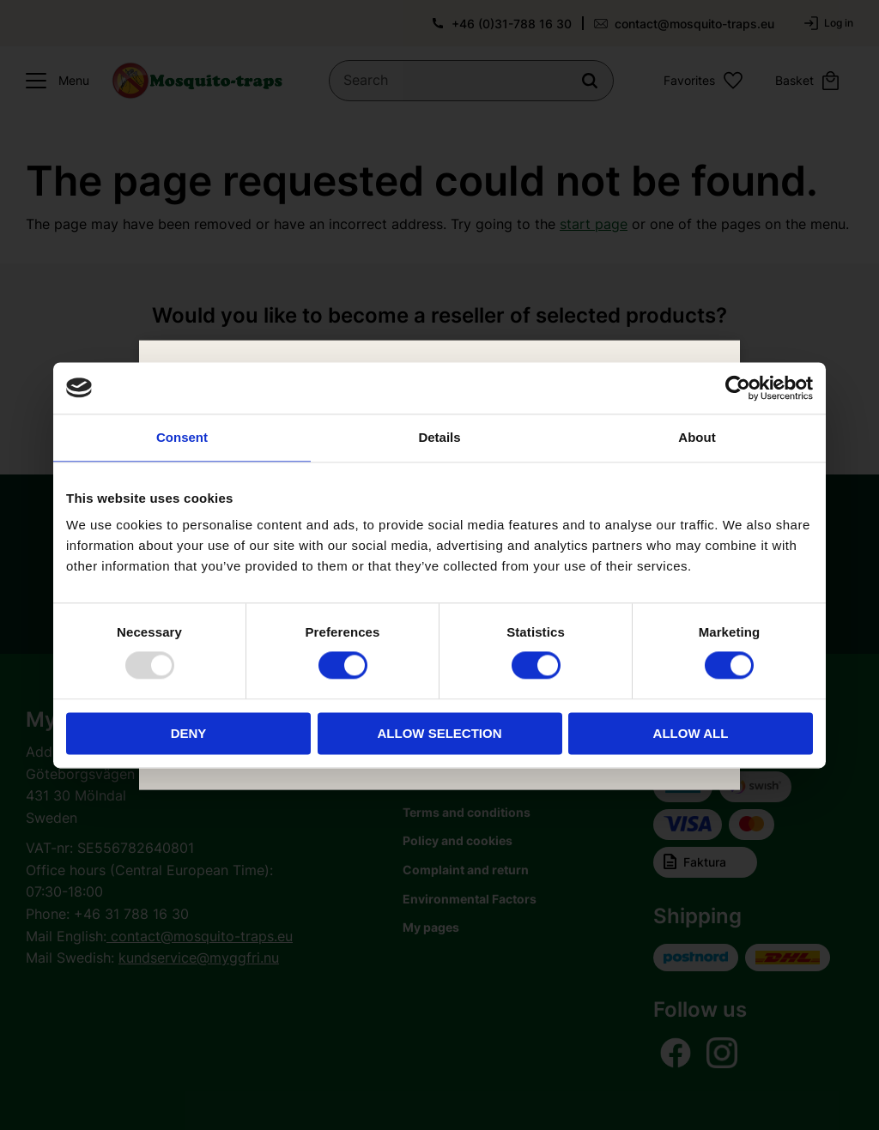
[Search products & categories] (471, 80)
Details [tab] (439, 437)
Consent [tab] (182, 437)
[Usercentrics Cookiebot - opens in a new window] (738, 388)
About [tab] (696, 437)
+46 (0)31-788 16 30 (512, 23)
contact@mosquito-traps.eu (694, 23)
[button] (53, 81)
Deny (189, 733)
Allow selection (440, 733)
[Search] (590, 80)
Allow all (691, 733)
